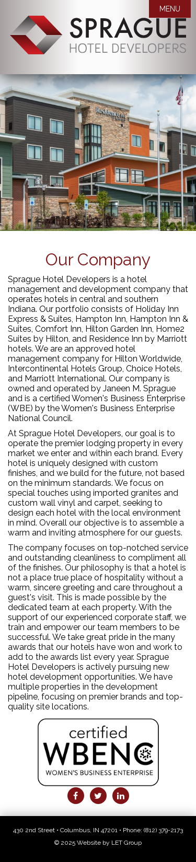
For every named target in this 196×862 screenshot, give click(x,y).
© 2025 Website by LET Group (98, 842)
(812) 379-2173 (163, 830)
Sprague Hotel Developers (98, 45)
